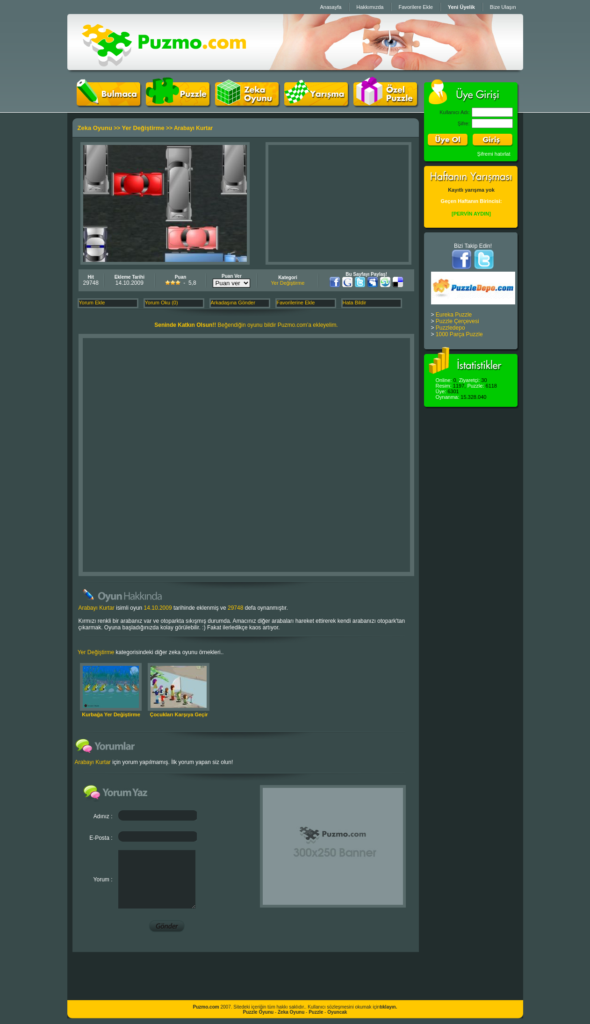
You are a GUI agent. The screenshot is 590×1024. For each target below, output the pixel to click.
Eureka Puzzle (454, 314)
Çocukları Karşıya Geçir (179, 714)
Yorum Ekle (92, 302)
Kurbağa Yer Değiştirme (111, 714)
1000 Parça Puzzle (459, 334)
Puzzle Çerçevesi (457, 321)
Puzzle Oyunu (258, 1012)
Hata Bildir (355, 302)
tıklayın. (388, 1007)
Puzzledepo (450, 328)
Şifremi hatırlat (494, 154)
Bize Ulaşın (503, 7)
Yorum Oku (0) (161, 302)
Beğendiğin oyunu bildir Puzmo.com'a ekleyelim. (246, 325)
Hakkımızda (369, 7)
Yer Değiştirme (143, 127)
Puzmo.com (206, 1007)
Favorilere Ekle (415, 7)
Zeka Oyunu (95, 127)
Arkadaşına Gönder (233, 302)
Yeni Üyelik (461, 7)
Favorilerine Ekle (296, 302)
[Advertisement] (338, 203)
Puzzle (316, 1012)
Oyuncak (337, 1012)
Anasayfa (330, 7)
